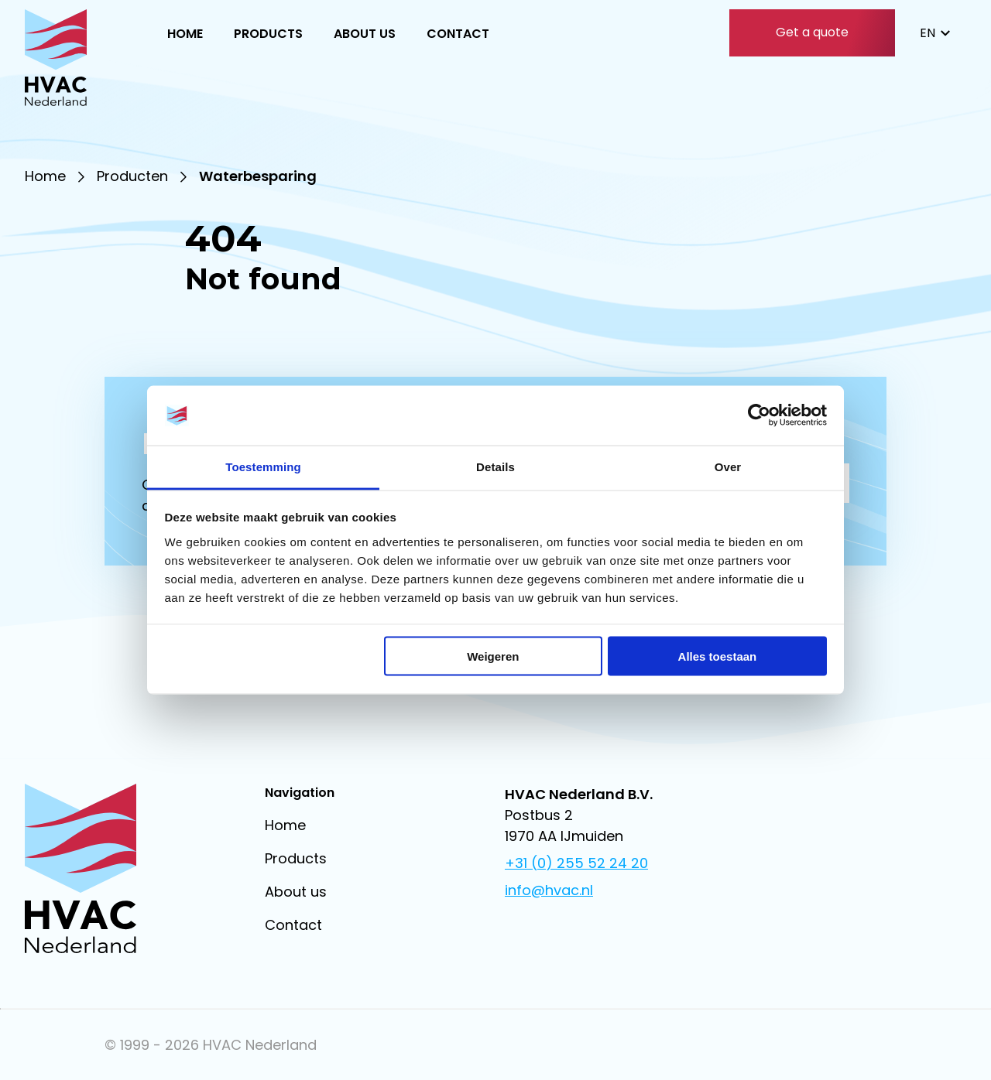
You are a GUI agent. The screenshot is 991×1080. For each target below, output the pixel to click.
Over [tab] (728, 466)
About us (365, 34)
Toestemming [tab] (263, 466)
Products (268, 34)
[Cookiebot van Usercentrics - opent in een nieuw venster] (759, 415)
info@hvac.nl (549, 890)
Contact (458, 34)
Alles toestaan (717, 656)
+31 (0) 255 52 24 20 (576, 863)
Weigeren (493, 656)
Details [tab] (495, 466)
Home (185, 34)
